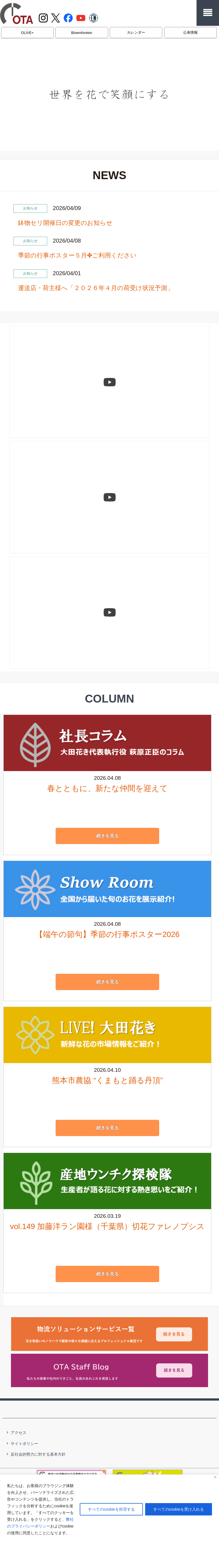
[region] (109, 1507)
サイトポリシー (24, 1442)
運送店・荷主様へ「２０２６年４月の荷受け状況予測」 (95, 287)
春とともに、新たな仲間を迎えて (107, 787)
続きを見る (107, 834)
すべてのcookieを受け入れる (178, 1509)
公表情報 (190, 32)
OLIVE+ (27, 33)
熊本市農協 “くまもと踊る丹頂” (107, 1079)
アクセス (18, 1431)
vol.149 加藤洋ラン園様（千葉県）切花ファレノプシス (107, 1225)
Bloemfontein (81, 33)
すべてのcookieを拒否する (111, 1509)
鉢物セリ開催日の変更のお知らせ (65, 222)
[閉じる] (215, 1477)
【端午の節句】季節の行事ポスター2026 (107, 933)
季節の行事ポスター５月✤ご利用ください (77, 255)
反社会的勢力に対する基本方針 (38, 1453)
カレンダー (136, 32)
